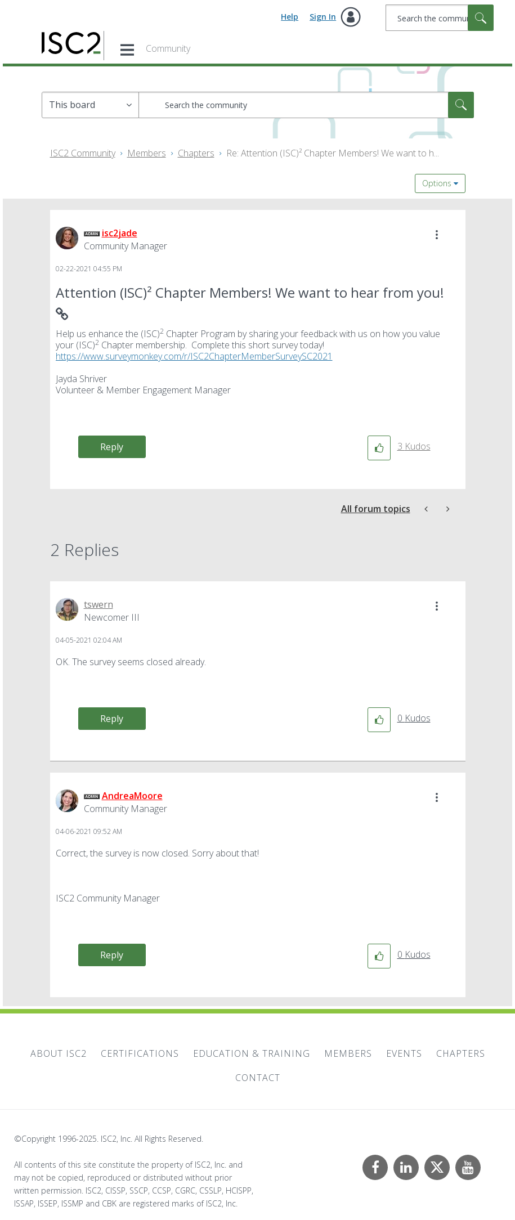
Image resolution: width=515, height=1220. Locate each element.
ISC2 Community (82, 153)
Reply (111, 447)
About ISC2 (58, 1053)
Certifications (140, 1053)
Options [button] (436, 183)
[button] (436, 235)
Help (289, 16)
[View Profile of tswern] (98, 604)
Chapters (196, 153)
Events (404, 1053)
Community (168, 48)
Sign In (323, 16)
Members (146, 153)
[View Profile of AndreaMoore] (132, 796)
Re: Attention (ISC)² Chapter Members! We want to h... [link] (332, 153)
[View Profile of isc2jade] (119, 233)
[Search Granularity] (90, 105)
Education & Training (251, 1053)
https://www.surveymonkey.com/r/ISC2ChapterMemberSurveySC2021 (194, 356)
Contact (257, 1077)
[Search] (440, 18)
